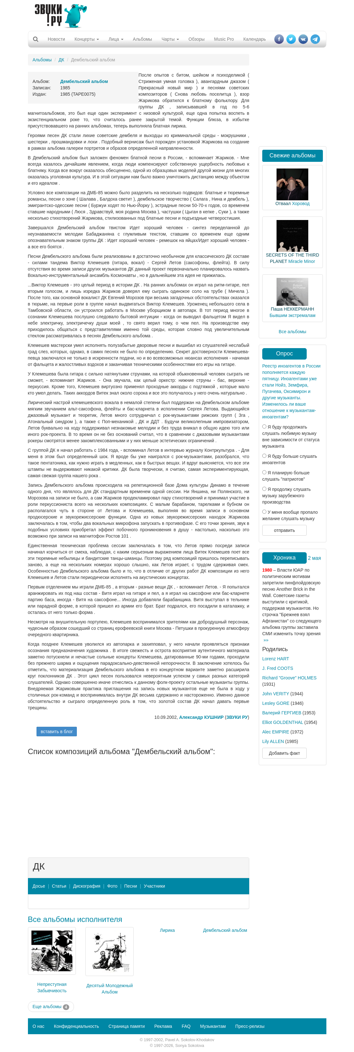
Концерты (87, 39)
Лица (116, 39)
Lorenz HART (275, 658)
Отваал (283, 203)
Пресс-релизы (249, 1026)
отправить (284, 530)
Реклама (163, 1026)
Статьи (59, 886)
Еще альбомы (51, 1007)
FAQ (186, 1026)
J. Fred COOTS (277, 668)
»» (266, 640)
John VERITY (275, 693)
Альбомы (142, 39)
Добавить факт (284, 753)
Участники (154, 886)
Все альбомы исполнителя (75, 919)
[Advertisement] (174, 14)
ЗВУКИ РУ (237, 717)
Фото (112, 886)
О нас (38, 1026)
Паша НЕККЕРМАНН (292, 309)
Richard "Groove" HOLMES (289, 677)
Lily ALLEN (273, 741)
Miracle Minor (301, 261)
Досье (39, 886)
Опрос (284, 353)
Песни (130, 886)
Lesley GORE (276, 703)
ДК (61, 59)
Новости (56, 39)
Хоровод (301, 203)
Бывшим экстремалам (293, 315)
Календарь (255, 39)
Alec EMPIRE (275, 731)
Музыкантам (213, 1026)
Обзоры (197, 39)
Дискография (86, 886)
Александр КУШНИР (201, 717)
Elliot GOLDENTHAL (282, 722)
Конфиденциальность (76, 1026)
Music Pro (224, 39)
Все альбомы (292, 331)
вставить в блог (57, 731)
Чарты (170, 39)
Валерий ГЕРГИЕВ (281, 712)
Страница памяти (127, 1026)
